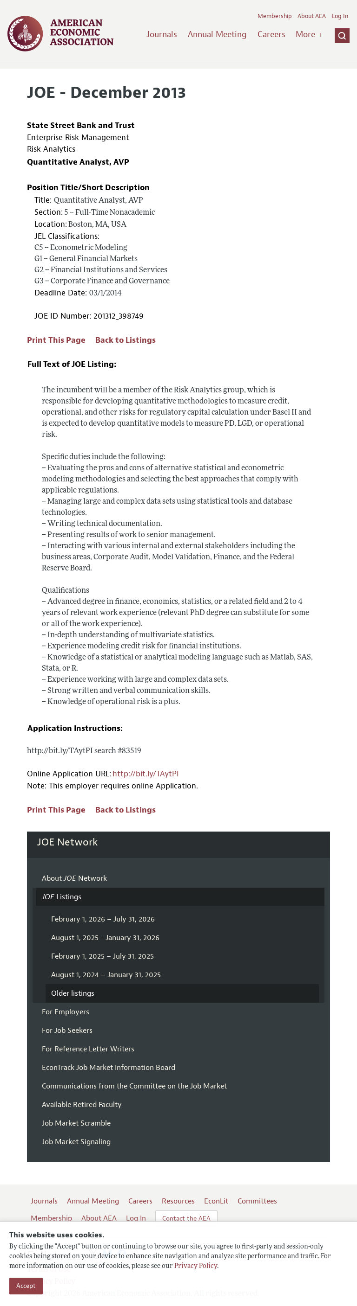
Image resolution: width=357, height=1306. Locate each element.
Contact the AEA (186, 1219)
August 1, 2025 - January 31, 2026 (105, 937)
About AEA (312, 16)
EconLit (216, 1201)
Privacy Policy (195, 1266)
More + (309, 34)
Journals (161, 34)
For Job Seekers (67, 1030)
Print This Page (56, 340)
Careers (271, 34)
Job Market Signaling (76, 1141)
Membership (275, 16)
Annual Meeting (217, 34)
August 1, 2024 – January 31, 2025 (106, 975)
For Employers (65, 1012)
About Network (74, 878)
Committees (257, 1201)
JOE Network (67, 842)
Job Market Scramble (76, 1123)
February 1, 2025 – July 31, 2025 (102, 956)
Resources (178, 1201)
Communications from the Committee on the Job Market (134, 1086)
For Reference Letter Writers (88, 1049)
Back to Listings (125, 340)
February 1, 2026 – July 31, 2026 (103, 919)
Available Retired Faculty (82, 1104)
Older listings (72, 993)
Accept (26, 1286)
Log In (340, 16)
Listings (61, 897)
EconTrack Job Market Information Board (108, 1067)
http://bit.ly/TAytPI (145, 774)
